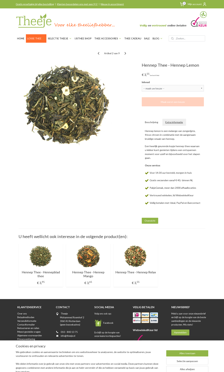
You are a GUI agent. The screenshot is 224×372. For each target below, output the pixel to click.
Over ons (22, 313)
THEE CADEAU (132, 38)
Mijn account (197, 4)
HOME (20, 38)
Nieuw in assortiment (112, 4)
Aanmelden (180, 332)
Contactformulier (26, 324)
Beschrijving (151, 122)
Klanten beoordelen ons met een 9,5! (77, 4)
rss (103, 365)
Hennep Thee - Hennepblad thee (41, 274)
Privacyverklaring (26, 339)
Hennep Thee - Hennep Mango (88, 274)
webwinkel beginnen (115, 365)
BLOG (158, 38)
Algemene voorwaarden (29, 335)
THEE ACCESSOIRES (107, 38)
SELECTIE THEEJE (60, 38)
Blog (19, 346)
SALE (147, 38)
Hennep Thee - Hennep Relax (135, 272)
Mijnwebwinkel (144, 365)
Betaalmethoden (25, 317)
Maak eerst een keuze (173, 101)
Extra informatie (174, 122)
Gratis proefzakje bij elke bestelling (35, 4)
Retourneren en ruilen (28, 328)
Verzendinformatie (26, 321)
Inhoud (146, 82)
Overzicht (150, 220)
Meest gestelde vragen (29, 331)
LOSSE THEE (36, 38)
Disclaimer (22, 342)
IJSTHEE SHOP (83, 38)
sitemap (97, 365)
